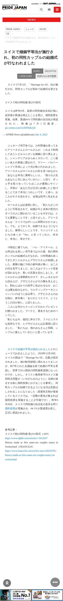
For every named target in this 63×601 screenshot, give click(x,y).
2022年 (42, 29)
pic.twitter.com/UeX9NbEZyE (20, 128)
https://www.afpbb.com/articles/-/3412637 (26, 438)
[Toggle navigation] (41, 10)
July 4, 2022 (41, 134)
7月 (7, 33)
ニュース (29, 29)
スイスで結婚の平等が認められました (29, 349)
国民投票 (10, 408)
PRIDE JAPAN (13, 29)
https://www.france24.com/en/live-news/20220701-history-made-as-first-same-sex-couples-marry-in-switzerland (31, 455)
